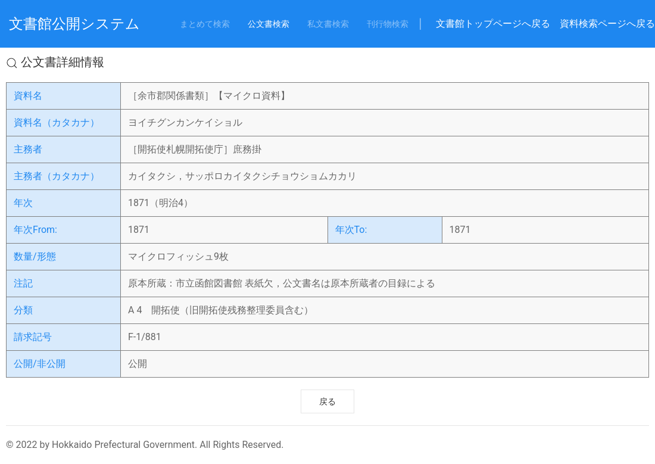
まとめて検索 (205, 24)
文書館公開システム (74, 23)
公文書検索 (268, 24)
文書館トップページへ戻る (493, 23)
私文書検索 (328, 24)
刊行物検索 (387, 24)
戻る (327, 401)
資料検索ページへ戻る (607, 23)
